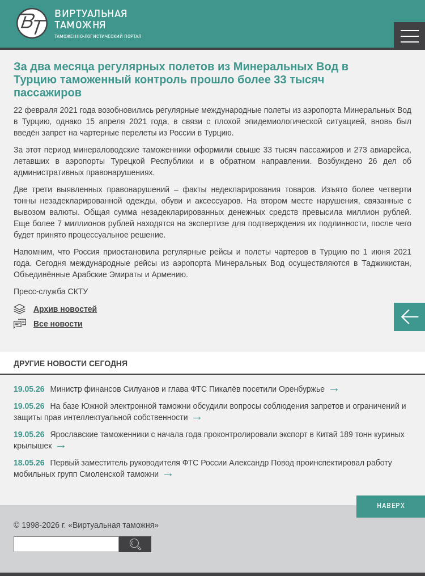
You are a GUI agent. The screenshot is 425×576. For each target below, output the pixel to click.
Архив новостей (65, 309)
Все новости (58, 323)
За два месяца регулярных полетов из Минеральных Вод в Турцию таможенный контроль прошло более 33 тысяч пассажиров (181, 79)
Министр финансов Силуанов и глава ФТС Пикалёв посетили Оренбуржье (187, 388)
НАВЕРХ (391, 506)
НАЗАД (409, 317)
